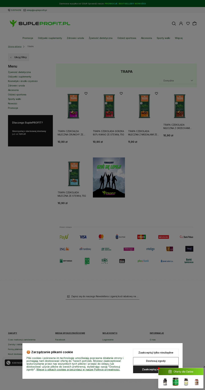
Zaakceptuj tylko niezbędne (155, 352)
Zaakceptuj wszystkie (156, 369)
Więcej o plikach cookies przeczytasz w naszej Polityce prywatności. (78, 369)
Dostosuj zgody (156, 360)
